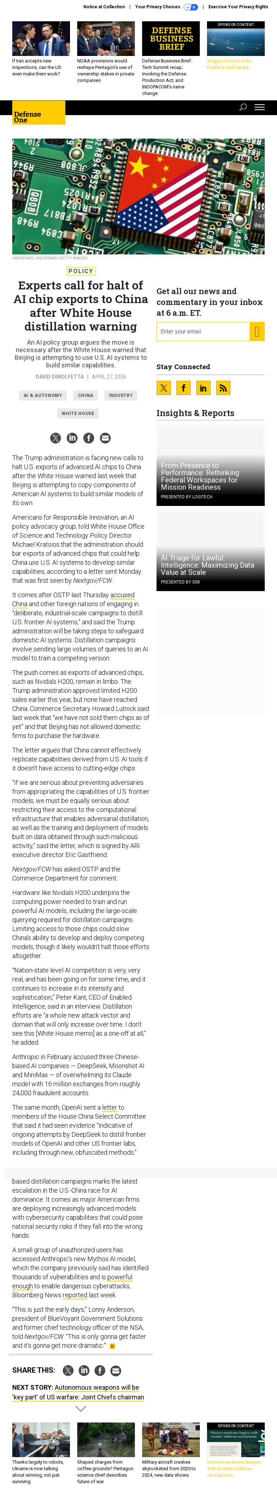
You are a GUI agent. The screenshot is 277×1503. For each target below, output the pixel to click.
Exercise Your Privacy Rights (238, 6)
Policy (81, 271)
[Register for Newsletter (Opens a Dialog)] (257, 331)
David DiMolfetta (60, 377)
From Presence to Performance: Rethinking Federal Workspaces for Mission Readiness (200, 476)
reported (75, 1295)
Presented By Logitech (186, 496)
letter (109, 1107)
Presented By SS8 (180, 582)
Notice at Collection (104, 6)
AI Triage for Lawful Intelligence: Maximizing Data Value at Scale (207, 565)
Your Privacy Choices (166, 7)
